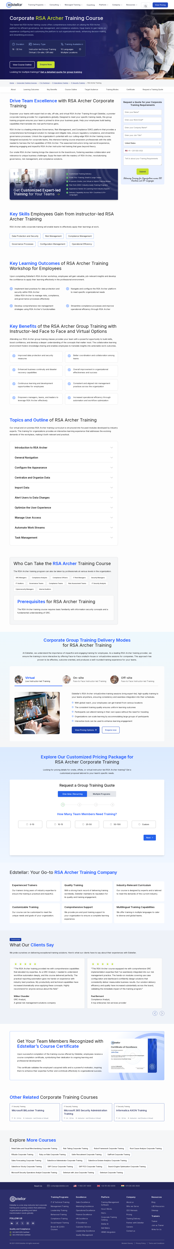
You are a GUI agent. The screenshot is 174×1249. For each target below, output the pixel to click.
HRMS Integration (108, 1232)
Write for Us (156, 1229)
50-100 (115, 824)
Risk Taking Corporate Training (75, 1148)
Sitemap (155, 1210)
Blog (153, 1202)
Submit (142, 171)
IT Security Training (78, 83)
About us (130, 1202)
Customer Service (83, 1227)
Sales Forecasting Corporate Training (26, 1160)
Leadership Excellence (85, 1231)
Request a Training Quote (153, 89)
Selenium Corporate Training (111, 1173)
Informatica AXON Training (131, 1110)
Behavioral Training (59, 1214)
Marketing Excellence (85, 1206)
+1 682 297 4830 (84, 1186)
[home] (14, 5)
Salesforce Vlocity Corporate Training (26, 1166)
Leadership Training (59, 1210)
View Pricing (160, 5)
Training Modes (112, 89)
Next (148, 837)
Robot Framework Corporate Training (109, 1148)
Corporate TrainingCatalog (109, 1218)
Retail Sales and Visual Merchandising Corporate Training (34, 1148)
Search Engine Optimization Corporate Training (127, 1166)
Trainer (154, 1221)
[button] (36, 5)
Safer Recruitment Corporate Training (87, 1154)
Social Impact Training (60, 1223)
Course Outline (71, 89)
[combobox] (128, 151)
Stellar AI (104, 1224)
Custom (143, 824)
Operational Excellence (85, 1210)
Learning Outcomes (31, 89)
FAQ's (103, 1213)
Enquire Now (46, 64)
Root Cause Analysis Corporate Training (146, 1148)
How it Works (106, 1209)
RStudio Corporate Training (22, 1154)
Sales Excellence (83, 1202)
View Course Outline (22, 65)
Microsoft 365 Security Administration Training (85, 1112)
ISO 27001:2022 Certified (21, 1235)
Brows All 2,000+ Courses (58, 1228)
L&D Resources (158, 1206)
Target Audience (91, 89)
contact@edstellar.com (60, 1186)
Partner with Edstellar (135, 1223)
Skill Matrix (105, 1228)
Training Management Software (110, 1203)
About (13, 89)
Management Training (60, 1206)
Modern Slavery (127, 1243)
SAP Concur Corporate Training (60, 1166)
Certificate (131, 89)
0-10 (30, 824)
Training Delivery (133, 1219)
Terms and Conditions (156, 1243)
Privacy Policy (141, 1243)
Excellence (81, 1197)
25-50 (87, 824)
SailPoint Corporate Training (119, 1154)
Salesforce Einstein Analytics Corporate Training (107, 1160)
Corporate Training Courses (27, 83)
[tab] (38, 679)
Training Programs (36, 5)
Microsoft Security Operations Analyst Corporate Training (34, 1173)
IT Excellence (81, 1223)
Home (12, 83)
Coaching (91, 5)
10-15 (58, 824)
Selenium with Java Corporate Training (78, 1173)
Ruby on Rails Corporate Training (52, 1154)
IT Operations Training (60, 83)
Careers (129, 1227)
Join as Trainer (158, 1225)
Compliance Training (59, 1219)
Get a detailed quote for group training (61, 72)
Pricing (129, 1214)
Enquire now (110, 730)
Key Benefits (52, 89)
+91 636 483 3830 (132, 1186)
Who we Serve (132, 1206)
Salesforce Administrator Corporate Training (64, 1160)
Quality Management (84, 1235)
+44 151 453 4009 (108, 1186)
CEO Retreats (131, 1210)
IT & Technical (45, 83)
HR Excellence (82, 1219)
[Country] (142, 143)
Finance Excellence (84, 1214)
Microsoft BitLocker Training (28, 1110)
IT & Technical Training (60, 1202)
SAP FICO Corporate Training (90, 1166)
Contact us (130, 1231)
